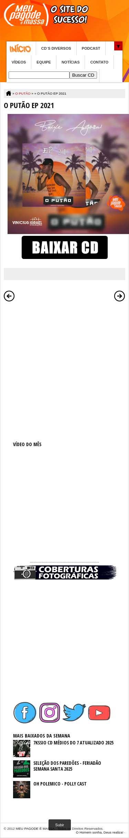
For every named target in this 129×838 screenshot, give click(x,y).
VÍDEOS (19, 62)
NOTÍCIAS (71, 62)
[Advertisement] (64, 370)
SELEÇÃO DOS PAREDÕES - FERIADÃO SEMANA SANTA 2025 (67, 766)
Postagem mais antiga (119, 295)
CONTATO (99, 62)
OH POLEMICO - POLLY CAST (60, 783)
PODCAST (91, 48)
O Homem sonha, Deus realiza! (99, 832)
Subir (59, 825)
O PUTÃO (22, 93)
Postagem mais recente (9, 295)
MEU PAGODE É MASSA (35, 828)
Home (21, 48)
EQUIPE (43, 62)
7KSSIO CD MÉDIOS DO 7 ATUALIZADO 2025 (73, 742)
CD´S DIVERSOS (56, 48)
